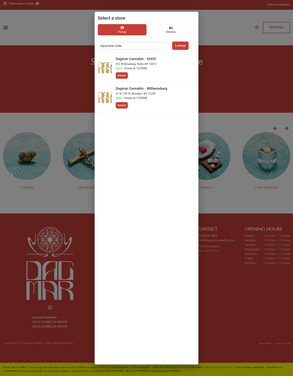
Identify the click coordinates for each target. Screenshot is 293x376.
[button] (122, 29)
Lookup (180, 46)
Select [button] (122, 75)
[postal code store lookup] (134, 45)
